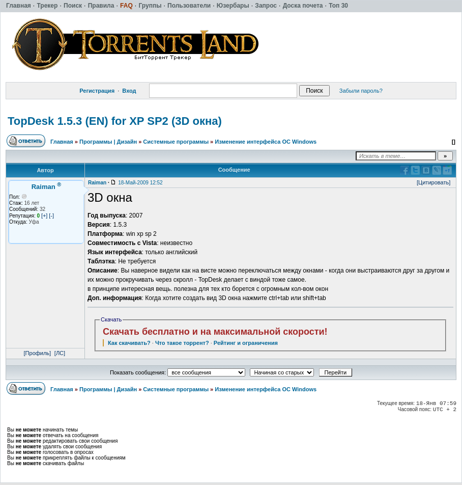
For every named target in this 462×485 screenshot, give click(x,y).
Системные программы (176, 142)
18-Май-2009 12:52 (140, 182)
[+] (44, 215)
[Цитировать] (433, 182)
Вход (129, 91)
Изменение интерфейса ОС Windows (265, 142)
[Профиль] (37, 353)
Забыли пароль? (361, 91)
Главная (61, 142)
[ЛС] (59, 353)
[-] (51, 215)
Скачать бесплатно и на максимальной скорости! (215, 332)
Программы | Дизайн (108, 142)
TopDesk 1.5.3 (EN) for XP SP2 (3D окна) (115, 121)
